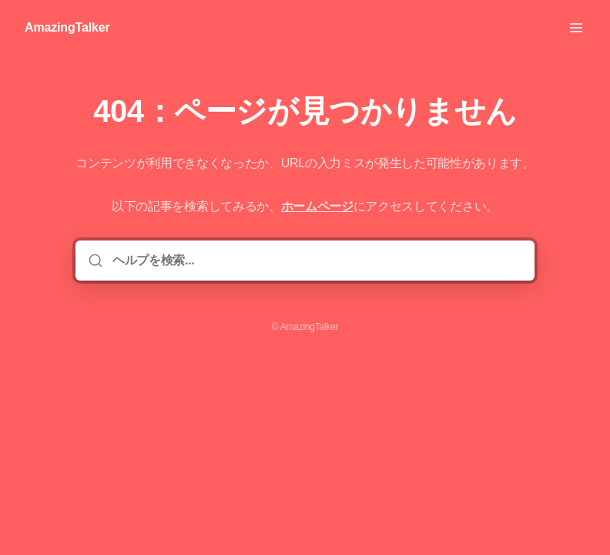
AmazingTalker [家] (67, 27)
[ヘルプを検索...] (315, 260)
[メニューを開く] (576, 27)
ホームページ (317, 206)
